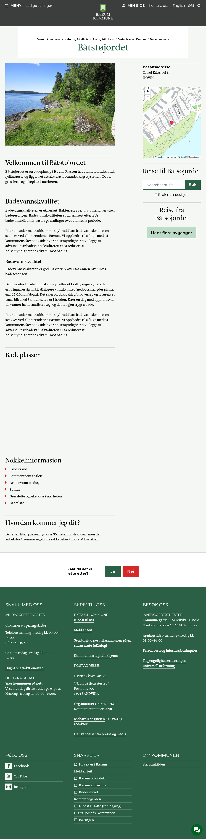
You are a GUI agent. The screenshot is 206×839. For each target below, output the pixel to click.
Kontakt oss (158, 6)
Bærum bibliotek (92, 778)
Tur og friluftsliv (103, 39)
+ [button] (147, 92)
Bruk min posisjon (172, 195)
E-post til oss (84, 620)
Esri (183, 157)
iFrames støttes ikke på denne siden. (58, 401)
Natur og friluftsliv (76, 39)
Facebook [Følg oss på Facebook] (21, 766)
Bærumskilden (154, 764)
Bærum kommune (48, 39)
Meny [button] (15, 6)
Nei (130, 571)
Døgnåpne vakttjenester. (24, 668)
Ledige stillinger (39, 6)
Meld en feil (83, 630)
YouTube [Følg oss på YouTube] (20, 776)
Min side (136, 6)
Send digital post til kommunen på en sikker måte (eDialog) (102, 643)
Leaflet (161, 157)
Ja (112, 571)
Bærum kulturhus (92, 785)
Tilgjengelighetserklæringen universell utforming (164, 663)
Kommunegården (87, 799)
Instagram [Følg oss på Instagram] (22, 786)
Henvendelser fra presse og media (100, 734)
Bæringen (86, 820)
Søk (193, 184)
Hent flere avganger (171, 232)
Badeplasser (158, 39)
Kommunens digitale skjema (96, 655)
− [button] (147, 97)
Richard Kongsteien (89, 719)
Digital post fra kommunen (94, 813)
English (179, 6)
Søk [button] (191, 6)
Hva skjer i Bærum (93, 764)
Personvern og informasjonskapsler (170, 650)
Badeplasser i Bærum (132, 39)
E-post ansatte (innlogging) (100, 806)
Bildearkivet (88, 792)
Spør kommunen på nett (24, 683)
